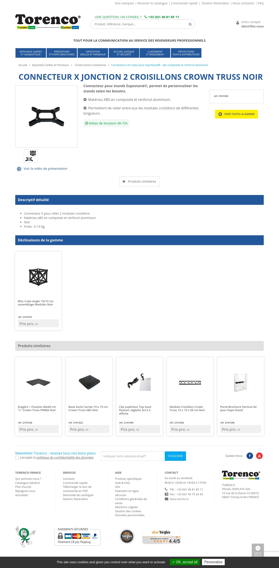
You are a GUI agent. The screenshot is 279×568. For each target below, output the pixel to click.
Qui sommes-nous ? (28, 479)
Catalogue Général (27, 483)
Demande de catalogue (78, 495)
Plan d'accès (23, 487)
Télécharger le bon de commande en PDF (77, 489)
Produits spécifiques (128, 479)
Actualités (21, 495)
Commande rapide (184, 3)
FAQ (261, 3)
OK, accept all (184, 562)
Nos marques (124, 3)
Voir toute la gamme (236, 114)
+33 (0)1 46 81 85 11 (162, 17)
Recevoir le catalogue (153, 3)
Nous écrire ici (179, 499)
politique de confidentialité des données (65, 457)
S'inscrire (175, 456)
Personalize (213, 562)
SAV (117, 487)
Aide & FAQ (122, 483)
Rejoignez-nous (25, 491)
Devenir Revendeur (215, 3)
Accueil (23, 65)
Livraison (69, 479)
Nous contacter (243, 3)
